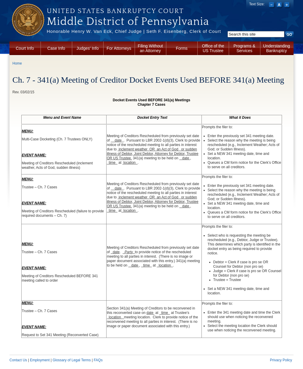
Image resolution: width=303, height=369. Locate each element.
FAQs (98, 360)
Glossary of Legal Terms (72, 360)
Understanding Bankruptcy (276, 48)
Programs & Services (244, 48)
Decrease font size (272, 5)
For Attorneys (119, 48)
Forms (182, 48)
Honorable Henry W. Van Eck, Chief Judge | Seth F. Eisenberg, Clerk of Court (134, 31)
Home (17, 63)
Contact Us (18, 360)
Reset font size (280, 5)
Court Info (25, 48)
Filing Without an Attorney (150, 48)
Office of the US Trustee (213, 48)
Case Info (56, 48)
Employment (40, 360)
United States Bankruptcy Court (115, 11)
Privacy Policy (281, 360)
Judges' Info (87, 48)
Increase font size (287, 5)
